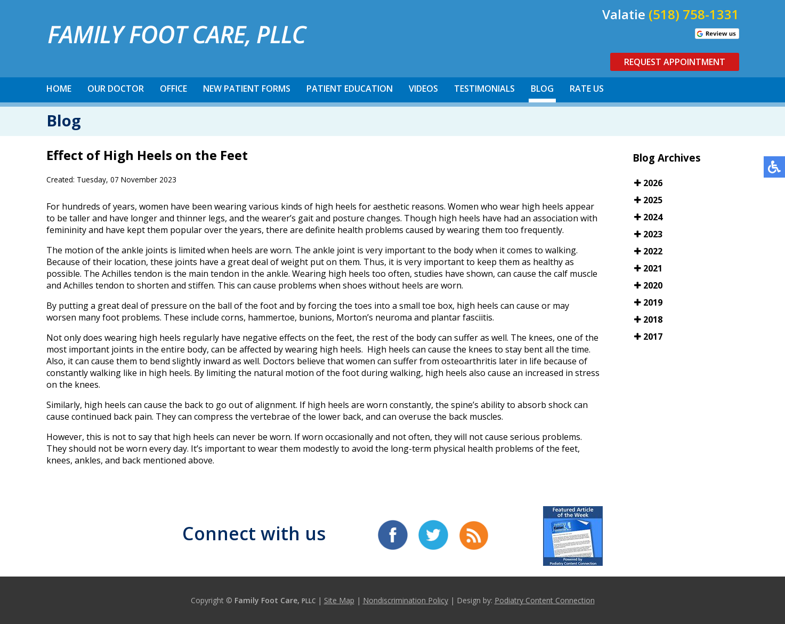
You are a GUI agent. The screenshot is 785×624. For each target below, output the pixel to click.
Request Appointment (674, 62)
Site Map (339, 600)
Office (173, 88)
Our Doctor (115, 88)
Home (58, 88)
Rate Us (587, 88)
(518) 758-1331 (694, 14)
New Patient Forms (246, 88)
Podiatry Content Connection (545, 600)
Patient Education (349, 88)
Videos (423, 88)
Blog (542, 88)
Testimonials (484, 88)
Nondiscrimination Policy (405, 600)
